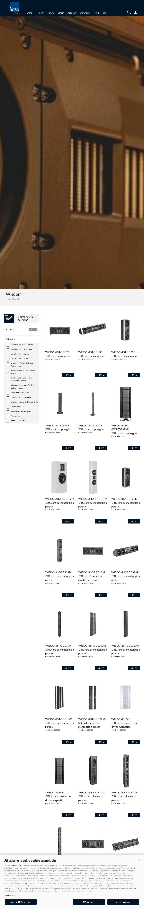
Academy (72, 12)
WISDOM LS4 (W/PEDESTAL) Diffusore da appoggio (124, 429)
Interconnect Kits (16, 421)
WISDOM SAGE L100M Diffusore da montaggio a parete (92, 649)
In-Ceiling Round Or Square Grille (22, 402)
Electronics (13, 416)
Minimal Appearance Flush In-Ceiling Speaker (21, 386)
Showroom (85, 12)
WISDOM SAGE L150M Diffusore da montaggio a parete (125, 649)
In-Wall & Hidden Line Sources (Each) (21, 371)
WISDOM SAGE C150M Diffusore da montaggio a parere (59, 723)
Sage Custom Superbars (18, 392)
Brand (29, 12)
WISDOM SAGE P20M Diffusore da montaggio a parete (125, 502)
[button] (139, 860)
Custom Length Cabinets (19, 397)
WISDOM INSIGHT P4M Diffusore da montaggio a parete (92, 502)
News (96, 12)
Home (8, 299)
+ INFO (67, 374)
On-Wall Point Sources (18, 354)
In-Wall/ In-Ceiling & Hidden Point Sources (20, 364)
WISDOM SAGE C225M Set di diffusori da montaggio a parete (92, 723)
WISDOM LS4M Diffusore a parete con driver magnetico (58, 796)
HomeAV (40, 12)
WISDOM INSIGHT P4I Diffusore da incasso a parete (125, 796)
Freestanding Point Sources (20, 344)
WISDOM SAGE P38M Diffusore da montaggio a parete (59, 576)
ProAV (51, 12)
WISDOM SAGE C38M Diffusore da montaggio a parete (125, 576)
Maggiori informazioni (20, 902)
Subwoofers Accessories (19, 411)
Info (105, 12)
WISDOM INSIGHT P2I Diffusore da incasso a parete (91, 796)
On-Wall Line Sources (17, 359)
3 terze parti (16, 866)
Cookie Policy (9, 895)
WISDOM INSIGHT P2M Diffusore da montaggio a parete (59, 502)
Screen (61, 12)
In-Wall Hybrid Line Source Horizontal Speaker (19, 379)
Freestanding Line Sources (19, 349)
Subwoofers (14, 407)
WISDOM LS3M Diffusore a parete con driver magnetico (124, 723)
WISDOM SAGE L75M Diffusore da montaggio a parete (59, 649)
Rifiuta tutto (89, 902)
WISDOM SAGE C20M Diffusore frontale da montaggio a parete (91, 576)
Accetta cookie (123, 902)
